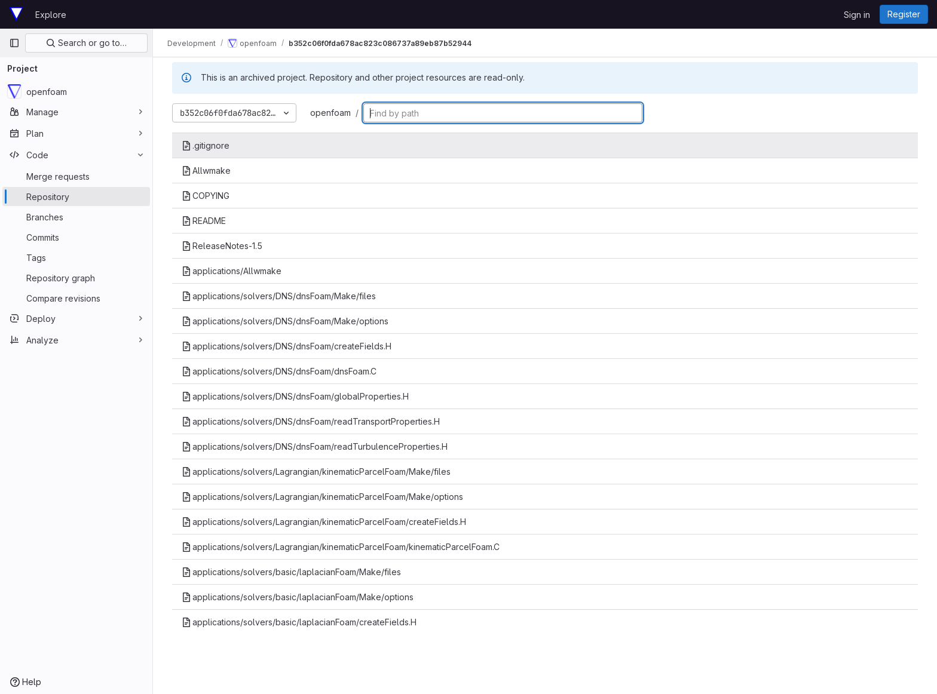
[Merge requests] (76, 176)
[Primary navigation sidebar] (14, 43)
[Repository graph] (76, 277)
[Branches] (76, 216)
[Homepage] (16, 14)
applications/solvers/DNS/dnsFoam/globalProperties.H (295, 396)
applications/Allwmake (231, 271)
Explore (50, 15)
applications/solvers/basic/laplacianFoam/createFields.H (299, 622)
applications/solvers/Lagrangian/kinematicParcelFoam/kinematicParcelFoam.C (341, 547)
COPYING (205, 196)
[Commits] (76, 237)
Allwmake (206, 170)
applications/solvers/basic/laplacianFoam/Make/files (291, 572)
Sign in (857, 15)
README (204, 221)
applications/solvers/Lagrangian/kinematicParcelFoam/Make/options (322, 497)
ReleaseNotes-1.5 (222, 246)
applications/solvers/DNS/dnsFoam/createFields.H (286, 346)
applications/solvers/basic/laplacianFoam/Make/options (298, 597)
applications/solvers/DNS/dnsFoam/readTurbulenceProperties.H (315, 446)
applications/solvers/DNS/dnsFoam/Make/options (285, 321)
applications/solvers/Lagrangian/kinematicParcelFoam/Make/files (316, 471)
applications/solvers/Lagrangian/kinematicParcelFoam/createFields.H (324, 522)
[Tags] (76, 257)
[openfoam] (76, 91)
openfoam (330, 113)
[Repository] (76, 196)
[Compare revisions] (76, 298)
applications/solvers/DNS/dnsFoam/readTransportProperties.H (311, 421)
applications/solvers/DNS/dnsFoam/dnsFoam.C (279, 371)
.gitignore (205, 145)
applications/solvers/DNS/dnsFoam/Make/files (279, 296)
